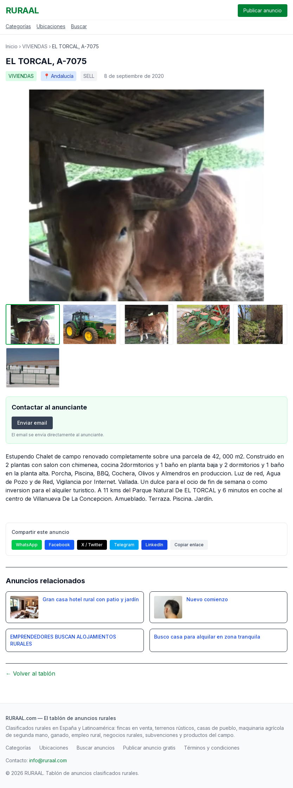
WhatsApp (27, 544)
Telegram (124, 544)
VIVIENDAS (34, 46)
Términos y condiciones (212, 748)
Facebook (59, 544)
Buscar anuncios (96, 748)
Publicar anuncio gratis (149, 748)
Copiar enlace (189, 544)
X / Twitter (92, 544)
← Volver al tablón (30, 673)
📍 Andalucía (59, 76)
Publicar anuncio (262, 10)
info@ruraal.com (48, 760)
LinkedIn (154, 544)
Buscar (79, 26)
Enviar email (32, 423)
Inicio (12, 46)
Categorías (18, 26)
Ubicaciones (51, 26)
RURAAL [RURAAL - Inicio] (22, 10)
